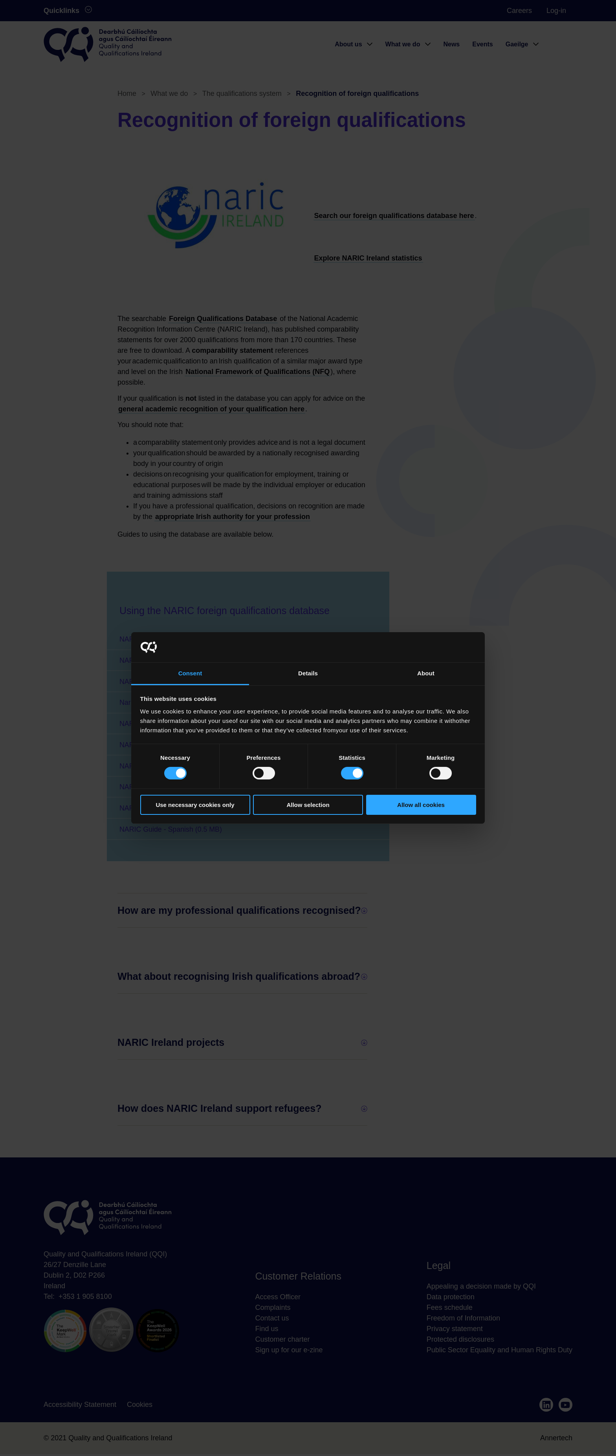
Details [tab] (308, 673)
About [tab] (425, 673)
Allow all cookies (421, 804)
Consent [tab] (190, 673)
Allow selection (307, 804)
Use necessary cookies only (195, 804)
